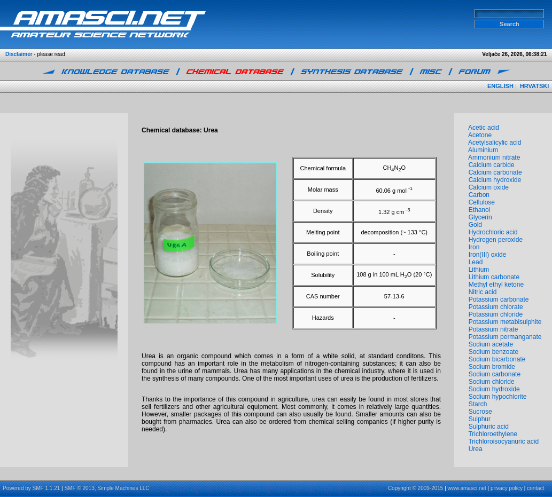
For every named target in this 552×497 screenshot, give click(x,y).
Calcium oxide (489, 187)
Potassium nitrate (493, 329)
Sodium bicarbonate (497, 359)
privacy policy (507, 488)
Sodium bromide (492, 366)
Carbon (479, 195)
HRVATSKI (534, 86)
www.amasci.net (467, 488)
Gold (475, 224)
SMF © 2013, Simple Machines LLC (106, 488)
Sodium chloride (492, 381)
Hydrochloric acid (493, 232)
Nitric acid (483, 292)
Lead (476, 262)
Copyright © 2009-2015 (416, 488)
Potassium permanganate (505, 337)
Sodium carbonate (494, 374)
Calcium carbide (492, 165)
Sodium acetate (491, 344)
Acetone (480, 135)
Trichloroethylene (492, 434)
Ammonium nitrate (494, 157)
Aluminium (483, 150)
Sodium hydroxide (494, 389)
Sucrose (480, 411)
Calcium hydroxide (495, 180)
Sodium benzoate (493, 352)
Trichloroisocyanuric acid (503, 441)
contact (535, 488)
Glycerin (480, 217)
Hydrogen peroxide (496, 239)
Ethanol (480, 210)
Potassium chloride (496, 314)
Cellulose (482, 202)
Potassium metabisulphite (505, 322)
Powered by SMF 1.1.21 (31, 488)
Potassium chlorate (496, 307)
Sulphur (480, 419)
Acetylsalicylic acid (494, 142)
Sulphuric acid (489, 426)
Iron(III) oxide (488, 254)
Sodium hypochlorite (498, 396)
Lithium (479, 269)
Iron (474, 247)
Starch (478, 404)
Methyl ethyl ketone (496, 284)
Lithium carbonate (494, 277)
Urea (476, 449)
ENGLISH (500, 86)
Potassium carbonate (499, 299)
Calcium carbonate (495, 172)
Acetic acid (483, 127)
